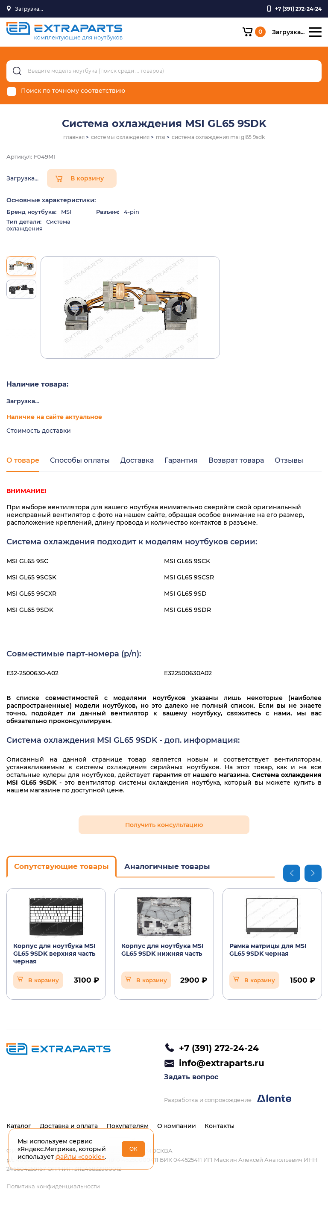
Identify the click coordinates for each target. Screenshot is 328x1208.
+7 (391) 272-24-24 (219, 1048)
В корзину (87, 178)
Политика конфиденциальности (53, 1186)
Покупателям (127, 1126)
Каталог (18, 1126)
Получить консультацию (164, 825)
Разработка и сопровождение (227, 1098)
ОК (133, 1149)
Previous (291, 873)
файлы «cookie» (80, 1157)
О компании (176, 1126)
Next (313, 873)
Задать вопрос (191, 1077)
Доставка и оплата (69, 1126)
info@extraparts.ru (221, 1063)
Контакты (219, 1126)
